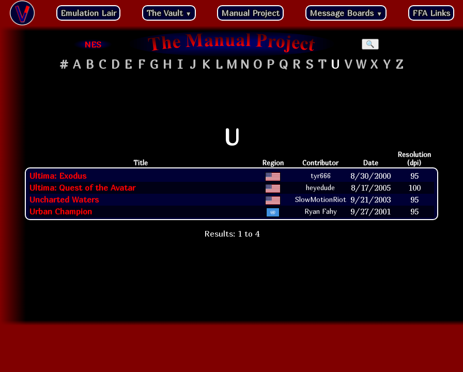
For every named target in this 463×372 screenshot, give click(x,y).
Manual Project (250, 13)
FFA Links (431, 13)
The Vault (169, 13)
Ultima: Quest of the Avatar (82, 187)
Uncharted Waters (64, 199)
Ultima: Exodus (57, 176)
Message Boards (346, 13)
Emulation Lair (88, 13)
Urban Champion (60, 211)
